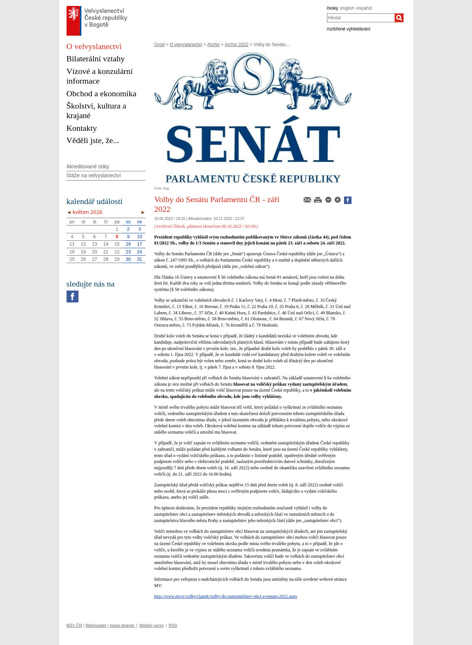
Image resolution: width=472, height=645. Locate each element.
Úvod (159, 44)
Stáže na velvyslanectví (94, 175)
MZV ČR (74, 625)
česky (332, 8)
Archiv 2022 (236, 44)
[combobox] (361, 17)
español (364, 8)
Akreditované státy (88, 166)
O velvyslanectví (186, 44)
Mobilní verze (151, 625)
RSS (172, 625)
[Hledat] (399, 17)
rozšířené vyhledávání (348, 29)
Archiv (213, 44)
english (347, 8)
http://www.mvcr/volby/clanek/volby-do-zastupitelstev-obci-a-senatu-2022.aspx (225, 596)
